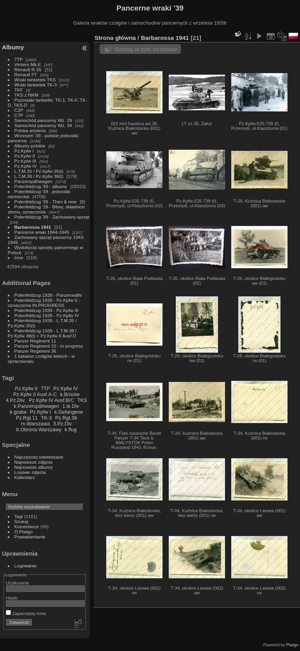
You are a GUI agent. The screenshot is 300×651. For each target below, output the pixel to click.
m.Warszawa (35, 424)
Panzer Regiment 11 (35, 340)
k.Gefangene (68, 412)
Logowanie (25, 565)
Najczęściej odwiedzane (39, 456)
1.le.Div (70, 406)
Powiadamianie (30, 536)
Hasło (12, 597)
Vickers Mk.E (27, 64)
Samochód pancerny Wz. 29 (43, 120)
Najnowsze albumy (33, 467)
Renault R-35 (27, 69)
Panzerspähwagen (33, 181)
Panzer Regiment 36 (35, 350)
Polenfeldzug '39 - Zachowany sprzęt (52, 216)
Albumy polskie (29, 145)
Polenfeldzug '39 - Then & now (45, 201)
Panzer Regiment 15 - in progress (48, 345)
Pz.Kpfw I (24, 150)
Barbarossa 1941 (32, 227)
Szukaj (21, 521)
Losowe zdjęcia (30, 472)
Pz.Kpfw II (24, 155)
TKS (82, 400)
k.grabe (18, 412)
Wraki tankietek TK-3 (35, 84)
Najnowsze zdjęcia (33, 461)
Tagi (18, 516)
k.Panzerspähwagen (36, 406)
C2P (18, 110)
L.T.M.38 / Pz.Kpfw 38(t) (39, 176)
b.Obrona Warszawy (38, 429)
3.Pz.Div (62, 424)
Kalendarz (24, 477)
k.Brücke (70, 394)
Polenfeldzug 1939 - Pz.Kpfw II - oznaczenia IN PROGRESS (44, 303)
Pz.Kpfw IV (25, 166)
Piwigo (292, 644)
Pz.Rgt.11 (27, 418)
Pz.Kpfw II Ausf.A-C (35, 394)
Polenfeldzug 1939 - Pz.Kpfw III (46, 310)
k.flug (71, 429)
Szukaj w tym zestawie (145, 49)
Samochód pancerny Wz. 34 (43, 125)
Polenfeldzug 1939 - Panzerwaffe (48, 295)
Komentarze (26, 526)
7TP (18, 59)
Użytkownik (17, 582)
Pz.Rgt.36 (66, 418)
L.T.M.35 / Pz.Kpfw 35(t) (39, 171)
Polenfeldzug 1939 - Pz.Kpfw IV (46, 315)
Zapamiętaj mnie (26, 613)
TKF (18, 89)
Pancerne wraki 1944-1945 (42, 232)
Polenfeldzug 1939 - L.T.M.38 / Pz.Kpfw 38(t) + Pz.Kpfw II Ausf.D (42, 333)
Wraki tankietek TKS (35, 79)
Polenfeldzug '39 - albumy (40, 186)
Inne (18, 257)
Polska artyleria (30, 130)
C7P (18, 115)
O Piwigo (23, 531)
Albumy (13, 47)
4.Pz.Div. (15, 400)
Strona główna (115, 37)
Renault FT (25, 74)
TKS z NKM (26, 94)
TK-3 (46, 418)
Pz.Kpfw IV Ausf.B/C (51, 400)
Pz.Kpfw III (25, 160)
